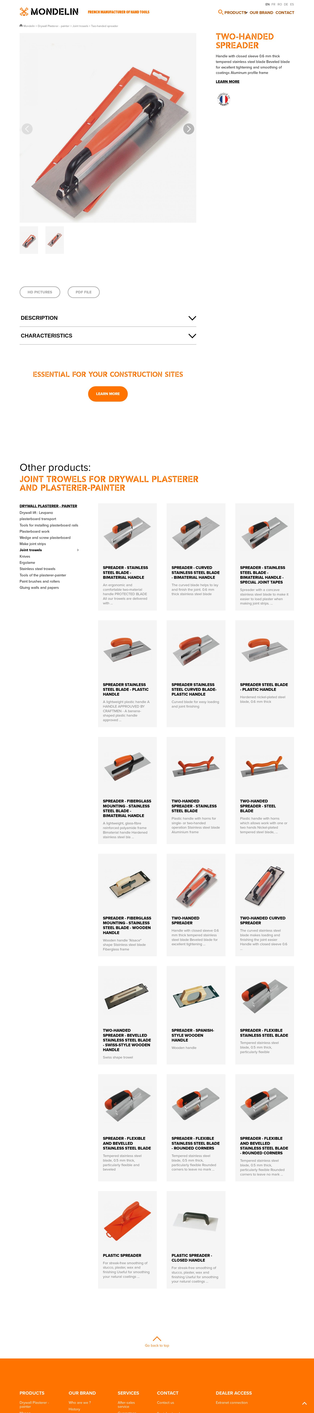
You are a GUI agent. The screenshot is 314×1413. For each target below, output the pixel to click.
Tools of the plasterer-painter (43, 575)
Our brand (264, 11)
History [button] (74, 1409)
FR (273, 4)
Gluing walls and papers (39, 587)
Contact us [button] (165, 1402)
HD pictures (40, 292)
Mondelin (49, 11)
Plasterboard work (34, 531)
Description (39, 318)
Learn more (108, 393)
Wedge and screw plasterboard (45, 537)
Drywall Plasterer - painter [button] (34, 1404)
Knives (25, 556)
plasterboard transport (38, 518)
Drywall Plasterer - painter (48, 506)
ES (292, 4)
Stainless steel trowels (37, 568)
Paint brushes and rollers (40, 581)
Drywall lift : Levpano (36, 512)
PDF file (84, 292)
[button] (188, 128)
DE (286, 4)
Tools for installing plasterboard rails (49, 525)
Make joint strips (33, 543)
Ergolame (27, 562)
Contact (287, 11)
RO (280, 4)
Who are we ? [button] (80, 1402)
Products (236, 11)
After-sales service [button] (126, 1404)
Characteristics (46, 336)
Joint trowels (31, 550)
